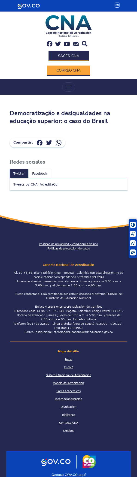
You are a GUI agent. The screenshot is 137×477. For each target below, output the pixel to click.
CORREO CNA (69, 70)
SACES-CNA (68, 55)
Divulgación (68, 406)
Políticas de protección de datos (68, 248)
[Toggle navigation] (68, 87)
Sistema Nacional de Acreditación (68, 375)
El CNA (68, 367)
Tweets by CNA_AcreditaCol (35, 184)
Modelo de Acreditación (68, 382)
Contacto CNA (68, 422)
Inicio (68, 359)
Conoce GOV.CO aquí (69, 475)
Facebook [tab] (39, 173)
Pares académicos (69, 391)
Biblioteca (68, 414)
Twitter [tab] (19, 173)
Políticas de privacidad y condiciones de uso (68, 244)
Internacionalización (68, 398)
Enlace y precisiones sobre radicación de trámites (68, 306)
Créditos (68, 430)
